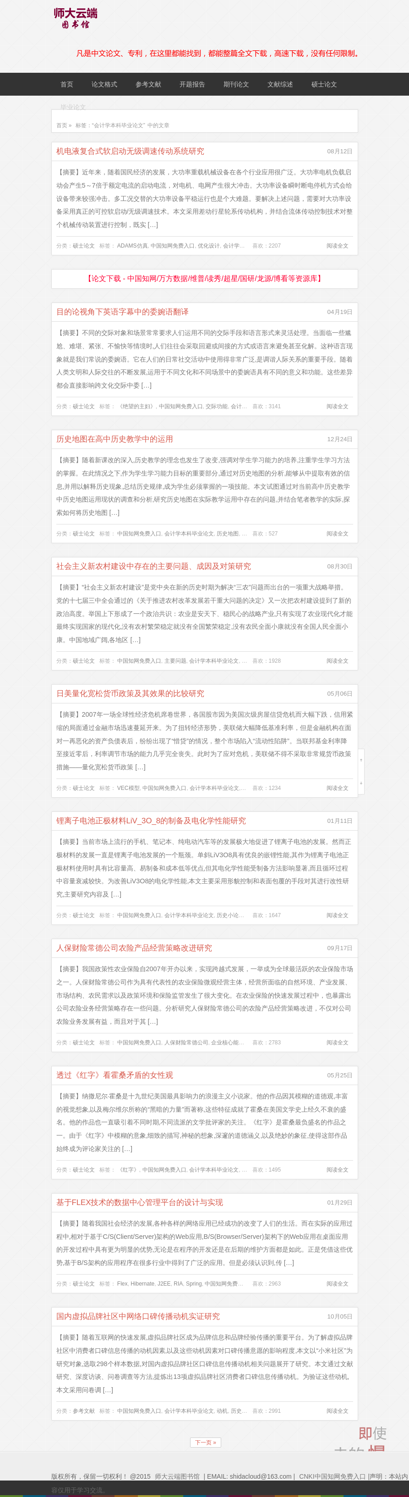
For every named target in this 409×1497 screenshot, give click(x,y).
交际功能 (217, 406)
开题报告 (192, 84)
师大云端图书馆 (177, 1476)
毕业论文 (73, 107)
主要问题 (175, 661)
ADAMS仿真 (132, 246)
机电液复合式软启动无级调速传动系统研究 (130, 151)
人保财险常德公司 (186, 1042)
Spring (194, 1284)
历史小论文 (230, 915)
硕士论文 (324, 84)
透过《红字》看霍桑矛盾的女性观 (114, 1075)
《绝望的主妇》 (136, 406)
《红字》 (128, 1170)
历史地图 (228, 533)
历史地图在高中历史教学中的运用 (114, 439)
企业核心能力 (227, 1042)
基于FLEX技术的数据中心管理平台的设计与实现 (140, 1202)
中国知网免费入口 (173, 246)
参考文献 (148, 84)
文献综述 (280, 84)
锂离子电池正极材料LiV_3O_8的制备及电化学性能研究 (151, 820)
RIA (178, 1284)
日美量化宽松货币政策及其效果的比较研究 (130, 693)
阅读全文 (338, 246)
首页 (66, 84)
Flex (122, 1284)
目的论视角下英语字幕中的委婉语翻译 (122, 312)
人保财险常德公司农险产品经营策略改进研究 (134, 948)
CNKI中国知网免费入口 (332, 1476)
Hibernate (142, 1284)
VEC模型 (128, 788)
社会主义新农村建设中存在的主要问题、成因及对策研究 (153, 566)
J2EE (164, 1284)
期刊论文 (236, 84)
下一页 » (205, 1442)
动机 (222, 1411)
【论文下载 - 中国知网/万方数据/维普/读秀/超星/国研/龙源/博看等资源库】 (204, 278)
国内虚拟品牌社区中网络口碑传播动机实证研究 (138, 1316)
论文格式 (104, 84)
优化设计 (209, 246)
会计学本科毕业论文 (189, 533)
